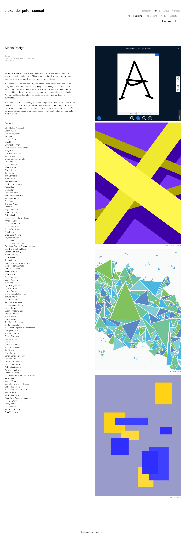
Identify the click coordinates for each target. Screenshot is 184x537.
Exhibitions (175, 16)
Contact (176, 11)
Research (146, 11)
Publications (151, 16)
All (129, 16)
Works (163, 16)
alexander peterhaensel (24, 11)
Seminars (166, 21)
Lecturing (137, 16)
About (166, 11)
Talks (177, 21)
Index (157, 11)
